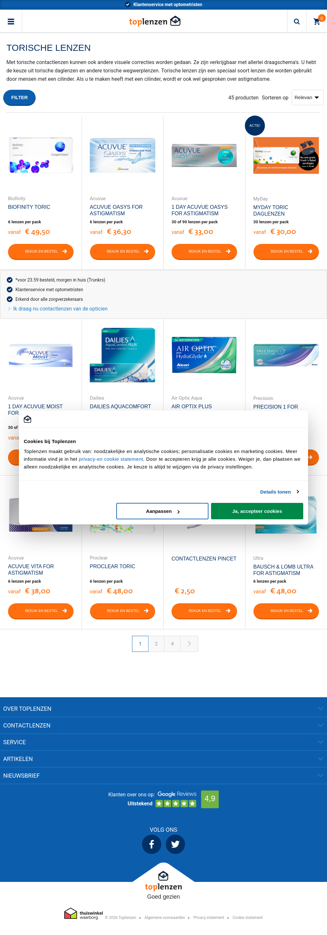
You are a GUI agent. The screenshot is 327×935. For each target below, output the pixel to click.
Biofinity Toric (29, 207)
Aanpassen (163, 511)
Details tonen (275, 492)
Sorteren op (275, 98)
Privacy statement (208, 917)
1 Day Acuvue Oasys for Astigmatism (200, 210)
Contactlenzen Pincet (204, 558)
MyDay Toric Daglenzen (270, 211)
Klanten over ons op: (131, 795)
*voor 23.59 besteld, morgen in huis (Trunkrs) (168, 4)
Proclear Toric (113, 566)
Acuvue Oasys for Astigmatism (116, 210)
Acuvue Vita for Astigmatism (31, 570)
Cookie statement (248, 917)
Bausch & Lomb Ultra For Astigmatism (283, 570)
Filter (19, 97)
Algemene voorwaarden (165, 917)
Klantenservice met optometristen (49, 289)
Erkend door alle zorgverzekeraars (49, 299)
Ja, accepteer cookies (257, 511)
